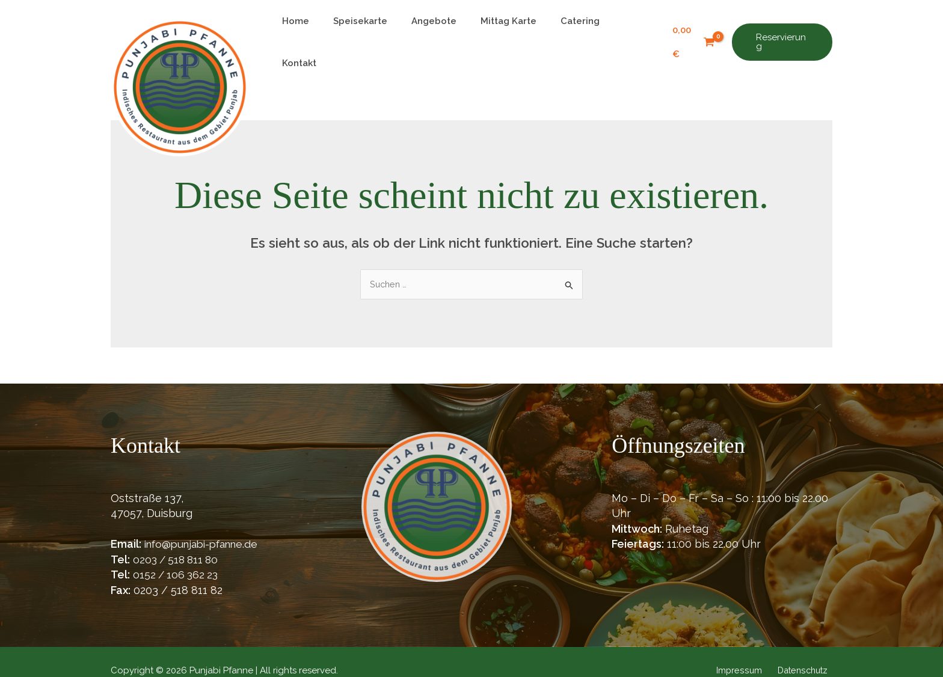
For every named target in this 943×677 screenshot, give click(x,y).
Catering (568, 33)
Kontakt (623, 33)
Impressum (746, 653)
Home (308, 33)
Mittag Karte (503, 33)
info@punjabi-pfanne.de (206, 526)
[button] (780, 33)
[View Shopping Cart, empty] (689, 33)
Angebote (434, 33)
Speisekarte (367, 33)
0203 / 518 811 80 (178, 541)
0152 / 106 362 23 (177, 557)
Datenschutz (805, 653)
